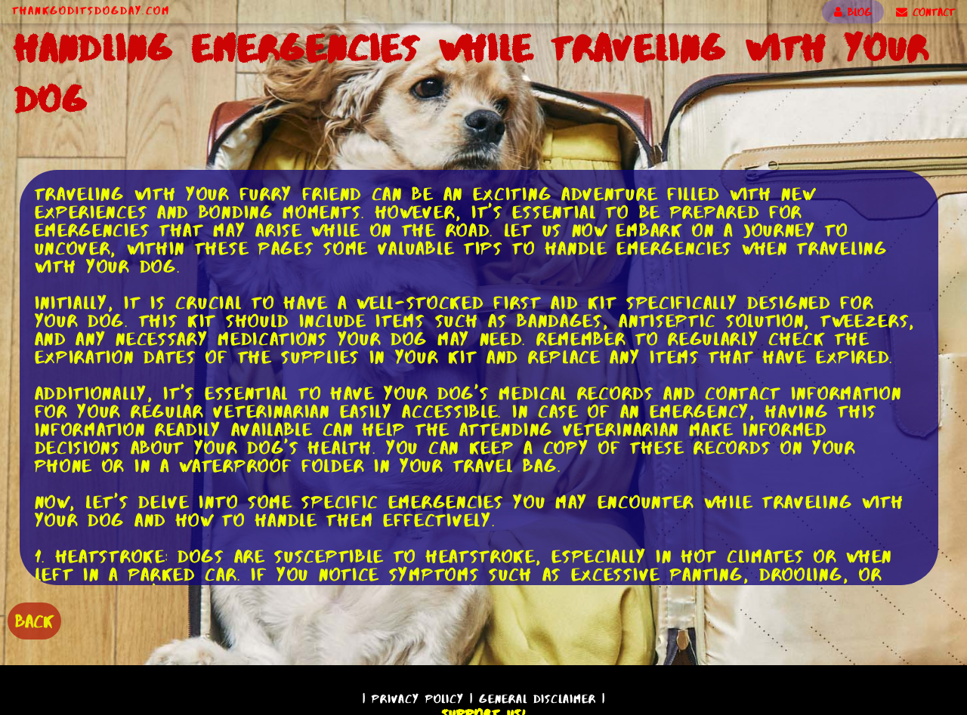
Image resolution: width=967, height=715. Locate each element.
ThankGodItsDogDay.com (91, 10)
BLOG (853, 12)
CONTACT (925, 12)
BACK (34, 621)
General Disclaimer (537, 699)
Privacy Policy (418, 699)
